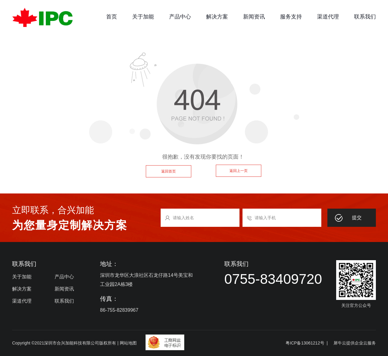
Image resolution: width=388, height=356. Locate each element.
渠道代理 (328, 17)
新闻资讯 (254, 17)
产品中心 (180, 17)
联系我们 (365, 17)
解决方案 (217, 17)
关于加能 (143, 17)
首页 (111, 17)
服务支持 (291, 17)
